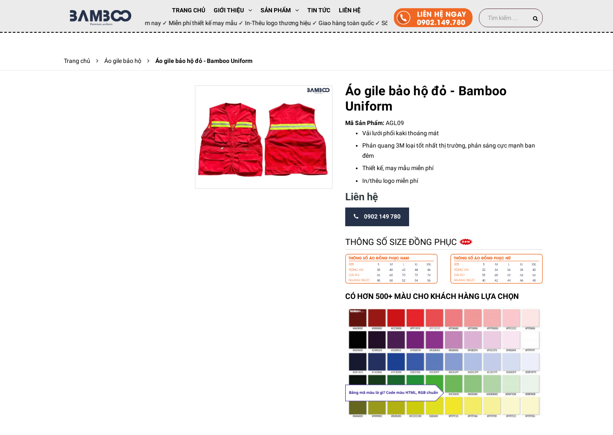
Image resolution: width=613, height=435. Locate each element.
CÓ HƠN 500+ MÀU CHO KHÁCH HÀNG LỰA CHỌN (432, 296)
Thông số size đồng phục (402, 242)
